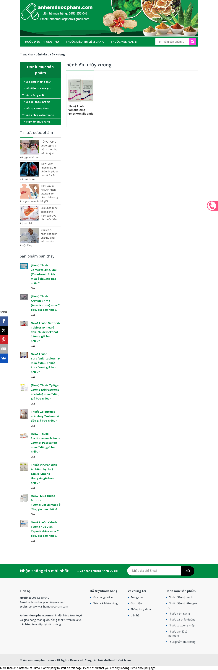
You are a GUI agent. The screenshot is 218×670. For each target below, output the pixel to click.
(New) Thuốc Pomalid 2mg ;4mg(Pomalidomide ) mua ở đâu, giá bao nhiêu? (80, 113)
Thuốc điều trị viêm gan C (85, 41)
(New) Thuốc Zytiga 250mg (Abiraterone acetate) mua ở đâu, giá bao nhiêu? (45, 391)
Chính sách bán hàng (105, 603)
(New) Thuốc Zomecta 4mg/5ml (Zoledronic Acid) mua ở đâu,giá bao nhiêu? (43, 274)
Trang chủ (137, 597)
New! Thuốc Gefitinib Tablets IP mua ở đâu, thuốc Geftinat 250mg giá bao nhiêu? (45, 332)
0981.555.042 (212, 206)
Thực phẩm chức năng (40, 61)
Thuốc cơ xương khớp (82, 51)
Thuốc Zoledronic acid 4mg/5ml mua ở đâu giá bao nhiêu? (45, 416)
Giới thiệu (136, 603)
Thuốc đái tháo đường (40, 51)
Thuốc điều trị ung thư (41, 41)
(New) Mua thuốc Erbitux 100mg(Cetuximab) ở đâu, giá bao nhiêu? (45, 502)
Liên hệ (135, 615)
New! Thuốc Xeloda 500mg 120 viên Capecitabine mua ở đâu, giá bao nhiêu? (44, 528)
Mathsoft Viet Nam (117, 660)
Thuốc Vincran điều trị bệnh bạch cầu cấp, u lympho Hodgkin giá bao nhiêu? (44, 473)
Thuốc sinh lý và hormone (126, 51)
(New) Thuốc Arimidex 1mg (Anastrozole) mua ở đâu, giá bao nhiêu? (45, 302)
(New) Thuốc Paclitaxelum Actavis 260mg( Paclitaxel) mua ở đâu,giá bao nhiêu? (45, 442)
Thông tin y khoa (141, 609)
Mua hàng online (103, 597)
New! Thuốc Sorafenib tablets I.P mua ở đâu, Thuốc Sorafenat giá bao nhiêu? (45, 363)
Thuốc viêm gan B (124, 41)
